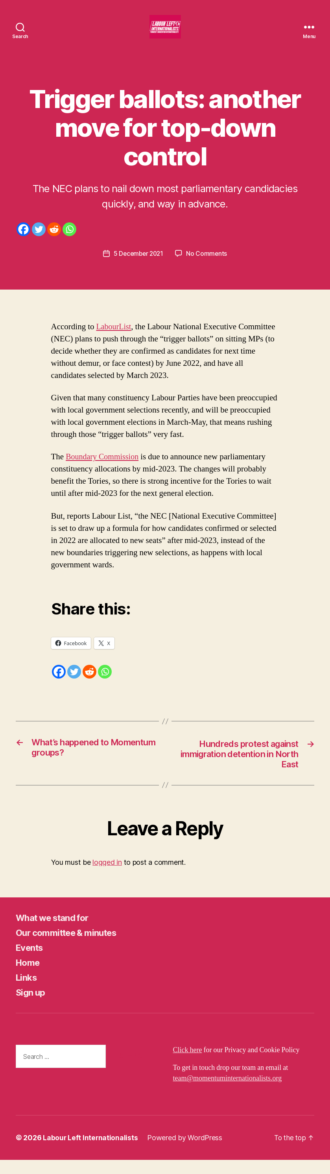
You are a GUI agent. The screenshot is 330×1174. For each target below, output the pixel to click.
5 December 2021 (138, 265)
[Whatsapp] (69, 241)
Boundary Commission (104, 468)
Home (29, 976)
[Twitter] (39, 241)
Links (27, 991)
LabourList (114, 338)
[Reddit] (54, 241)
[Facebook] (23, 241)
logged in (107, 876)
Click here (187, 1064)
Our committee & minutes (71, 946)
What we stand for (56, 931)
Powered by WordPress (185, 1152)
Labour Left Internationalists (90, 1152)
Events (31, 961)
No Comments (208, 265)
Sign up (32, 1006)
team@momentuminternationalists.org (227, 1092)
